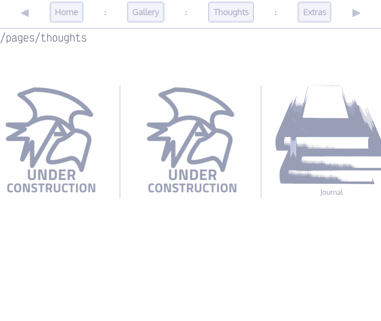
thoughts (64, 37)
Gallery (145, 12)
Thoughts (231, 12)
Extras (314, 12)
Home (66, 12)
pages (20, 37)
